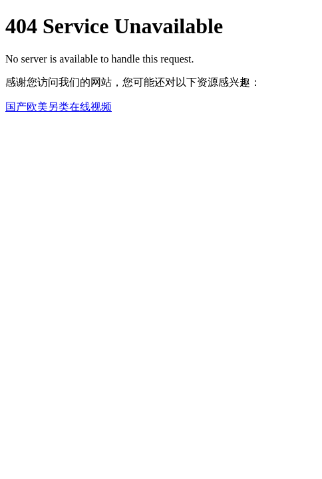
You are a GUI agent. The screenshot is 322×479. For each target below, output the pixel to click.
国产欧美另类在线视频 (58, 106)
